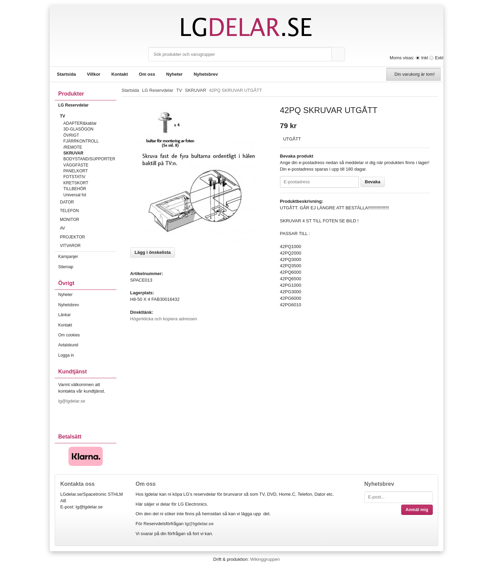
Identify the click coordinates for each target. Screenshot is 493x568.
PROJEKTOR (88, 237)
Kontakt (119, 74)
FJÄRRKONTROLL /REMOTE (81, 144)
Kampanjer (68, 256)
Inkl (424, 57)
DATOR (88, 202)
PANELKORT (75, 171)
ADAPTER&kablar (80, 123)
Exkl (439, 57)
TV (88, 116)
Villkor (94, 74)
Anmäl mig (417, 509)
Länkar (64, 314)
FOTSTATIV (74, 176)
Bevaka (373, 181)
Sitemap (65, 266)
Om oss (147, 74)
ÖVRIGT (71, 135)
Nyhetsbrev (206, 74)
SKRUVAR (73, 153)
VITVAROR (88, 245)
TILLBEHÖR (74, 188)
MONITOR (88, 219)
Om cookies (69, 335)
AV (88, 228)
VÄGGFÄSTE (75, 165)
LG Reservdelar (87, 105)
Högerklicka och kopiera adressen (163, 318)
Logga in (66, 355)
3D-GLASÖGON (78, 129)
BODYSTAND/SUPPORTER (89, 159)
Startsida (66, 74)
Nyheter (174, 74)
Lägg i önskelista (152, 252)
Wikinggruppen (265, 559)
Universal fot (74, 195)
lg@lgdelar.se (72, 401)
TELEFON (88, 210)
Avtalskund (68, 345)
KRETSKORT (75, 183)
